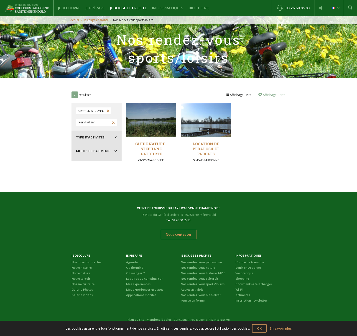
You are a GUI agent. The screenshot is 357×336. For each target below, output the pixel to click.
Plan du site (136, 320)
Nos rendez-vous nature (198, 268)
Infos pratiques (167, 7)
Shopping (242, 278)
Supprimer (107, 110)
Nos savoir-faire (83, 284)
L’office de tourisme (249, 262)
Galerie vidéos (82, 295)
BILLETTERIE (199, 7)
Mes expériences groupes (144, 289)
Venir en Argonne (248, 268)
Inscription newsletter (251, 300)
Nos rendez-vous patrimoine (201, 262)
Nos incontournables (86, 262)
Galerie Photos (82, 289)
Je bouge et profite (128, 7)
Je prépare (95, 7)
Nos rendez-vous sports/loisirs (202, 284)
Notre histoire (81, 268)
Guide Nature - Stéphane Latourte (151, 148)
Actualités (242, 295)
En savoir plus (281, 328)
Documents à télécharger (253, 284)
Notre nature (80, 273)
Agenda (132, 262)
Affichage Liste (240, 95)
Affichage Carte (274, 95)
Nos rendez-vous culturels (200, 278)
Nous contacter (178, 234)
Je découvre (69, 7)
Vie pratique (244, 273)
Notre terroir (80, 278)
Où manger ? (135, 273)
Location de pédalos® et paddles (206, 148)
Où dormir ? (134, 268)
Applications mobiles (141, 295)
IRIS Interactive (219, 320)
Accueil (74, 20)
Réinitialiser (86, 122)
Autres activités (192, 289)
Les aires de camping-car (144, 278)
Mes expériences (138, 284)
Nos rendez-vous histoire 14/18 (203, 273)
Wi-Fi (239, 289)
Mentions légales (159, 320)
